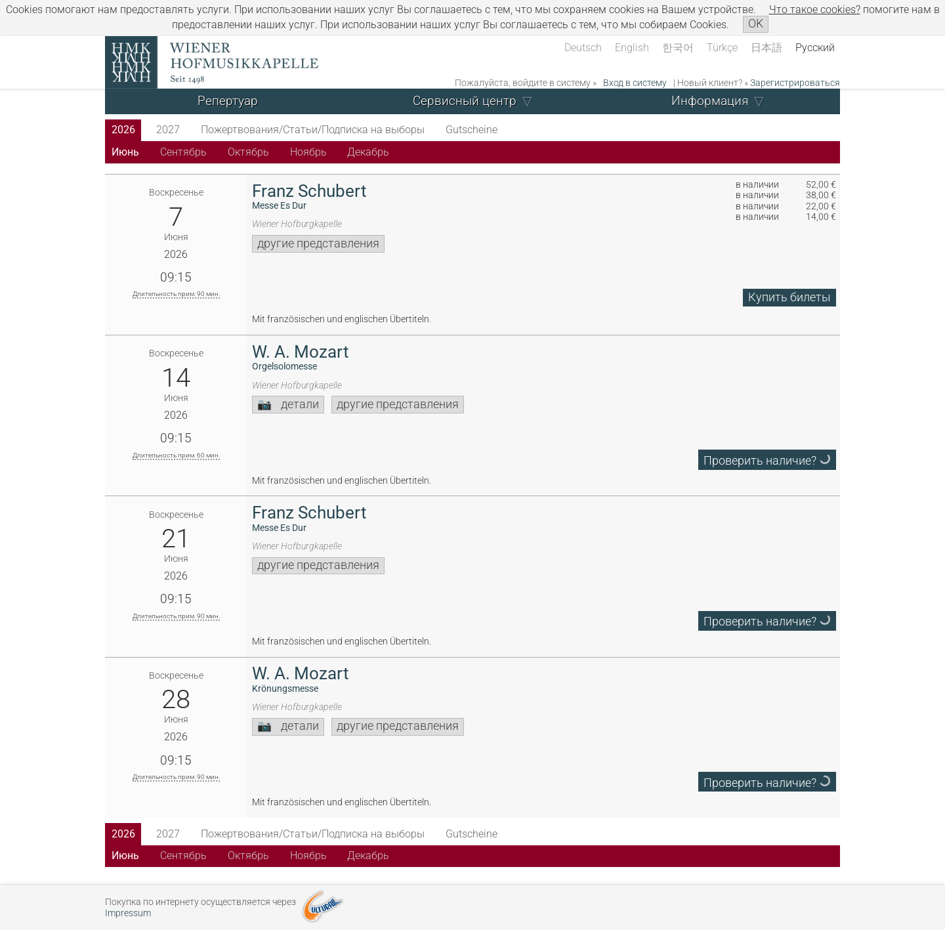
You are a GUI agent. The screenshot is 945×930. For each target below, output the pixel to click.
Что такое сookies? (814, 9)
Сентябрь (183, 152)
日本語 (766, 47)
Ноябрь (308, 152)
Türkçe (722, 47)
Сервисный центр (464, 100)
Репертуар (228, 100)
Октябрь (248, 152)
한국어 (678, 47)
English (632, 47)
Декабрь (368, 152)
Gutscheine (471, 129)
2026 (123, 129)
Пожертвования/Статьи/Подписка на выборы (313, 129)
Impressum (128, 913)
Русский (815, 47)
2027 (168, 129)
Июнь (125, 152)
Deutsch (583, 47)
